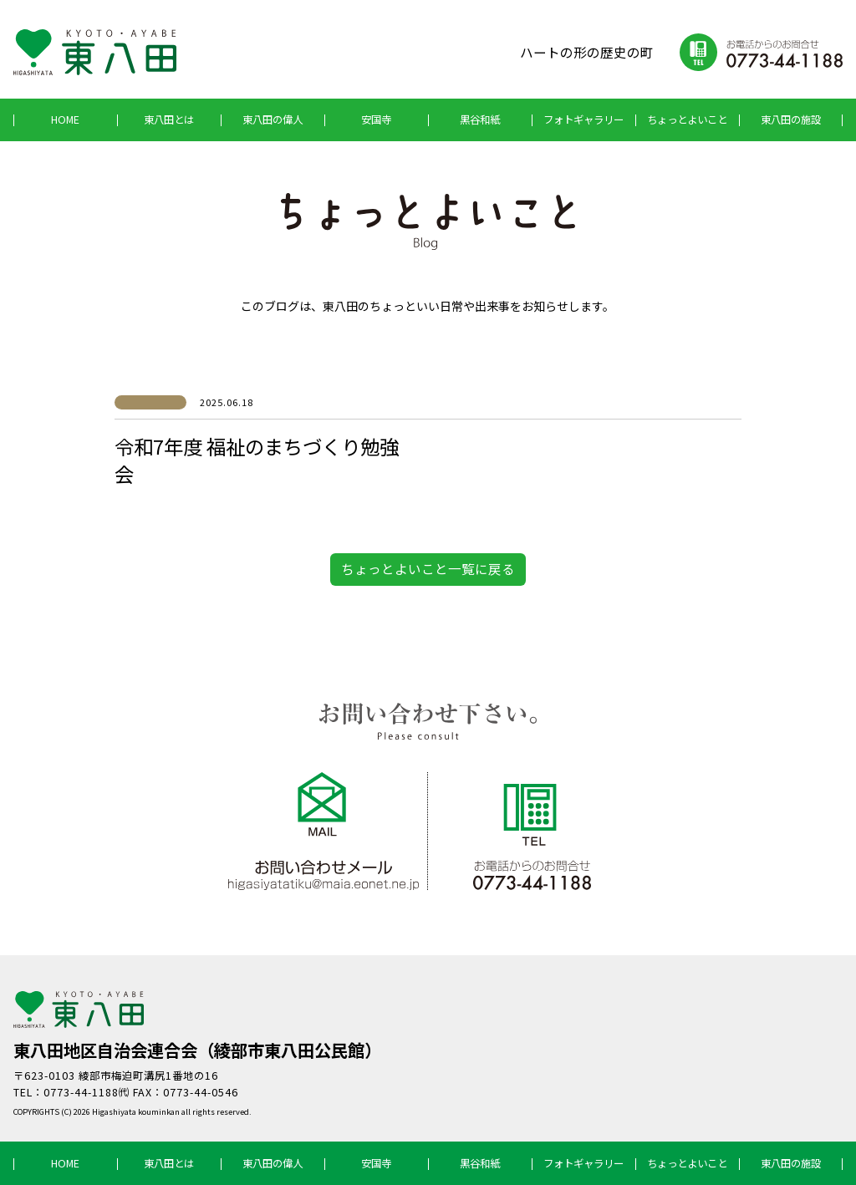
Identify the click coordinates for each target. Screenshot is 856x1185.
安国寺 (376, 119)
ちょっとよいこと (687, 119)
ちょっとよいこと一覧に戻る (428, 568)
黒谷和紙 (480, 119)
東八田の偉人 (272, 119)
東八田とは (169, 119)
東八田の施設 (791, 119)
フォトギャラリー (583, 119)
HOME (65, 119)
